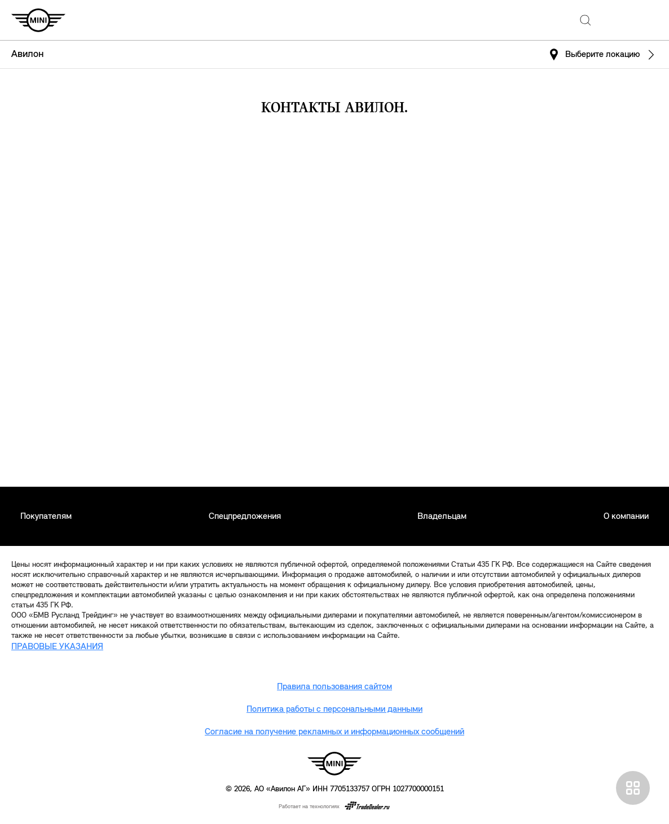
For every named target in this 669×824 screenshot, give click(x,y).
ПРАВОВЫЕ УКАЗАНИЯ (57, 646)
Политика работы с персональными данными (334, 709)
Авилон (27, 54)
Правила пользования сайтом (334, 686)
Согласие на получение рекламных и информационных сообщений (334, 732)
